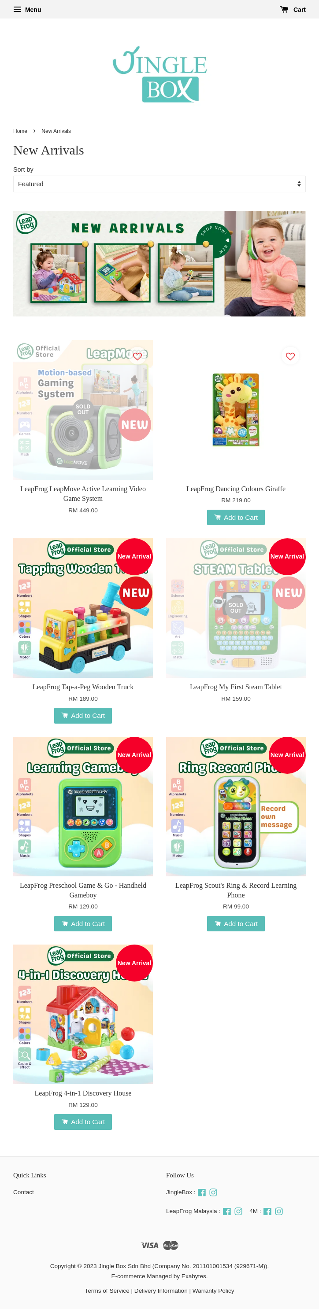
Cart (293, 10)
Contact (23, 1192)
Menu (27, 10)
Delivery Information (161, 1290)
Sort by (23, 169)
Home (20, 131)
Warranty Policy (213, 1290)
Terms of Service (107, 1290)
